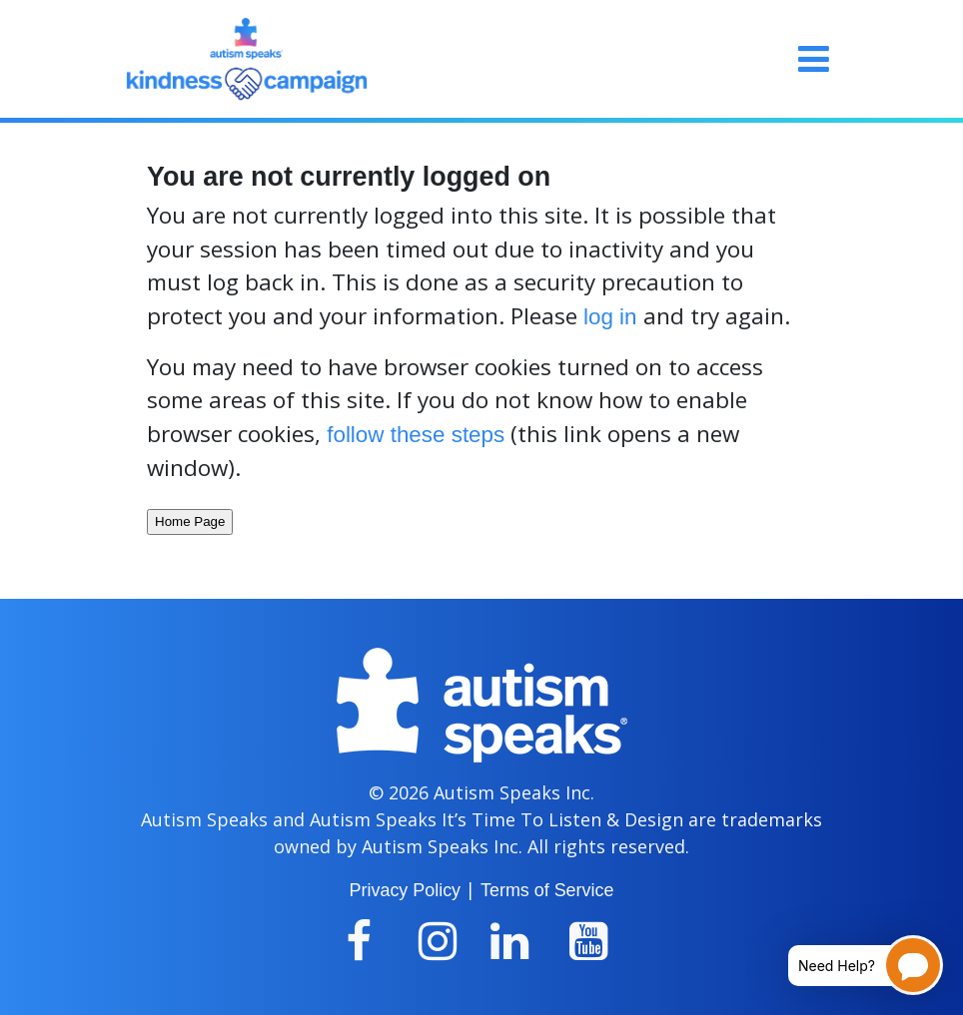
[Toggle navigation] (813, 59)
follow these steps (415, 434)
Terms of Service (547, 890)
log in (610, 316)
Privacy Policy (405, 890)
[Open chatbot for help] (850, 965)
